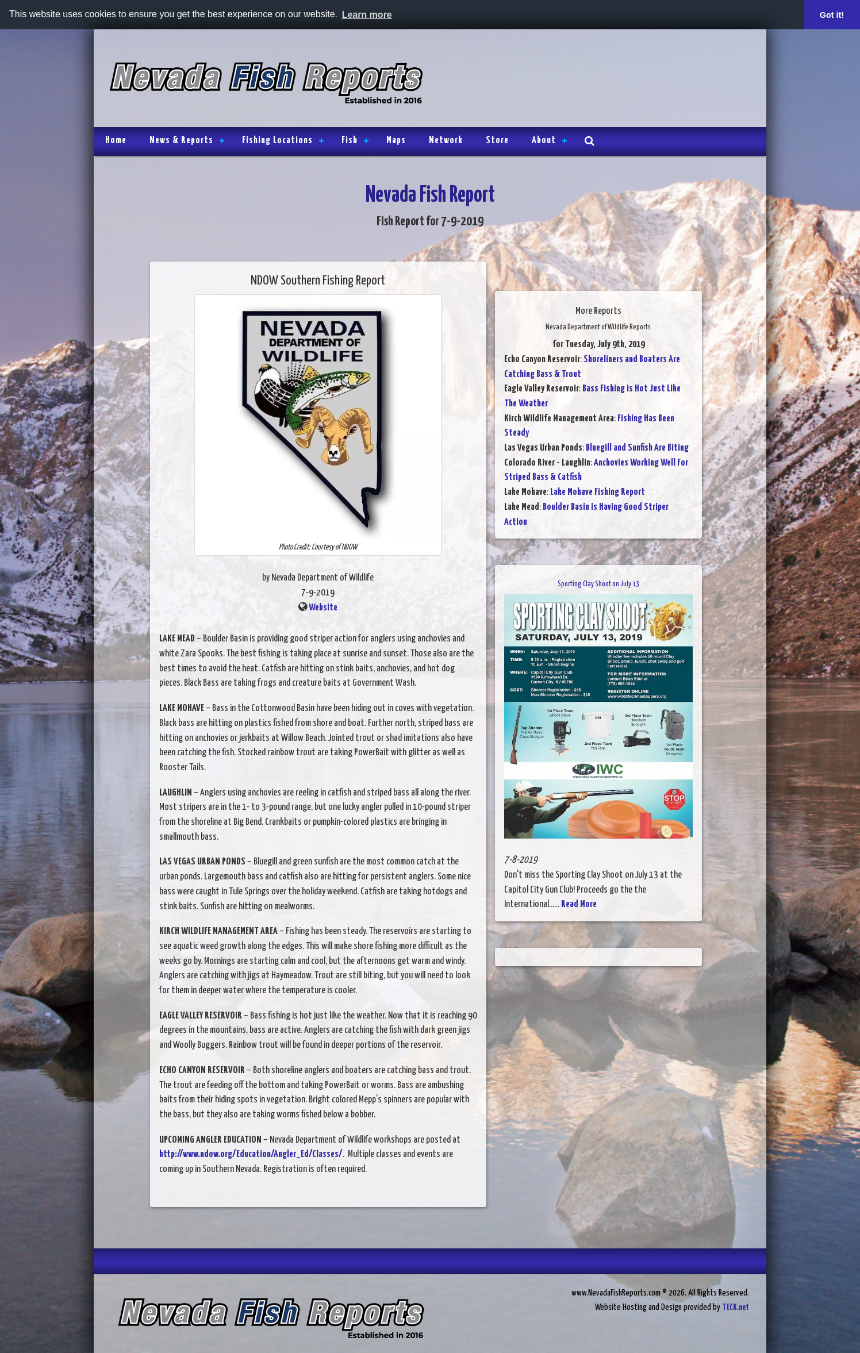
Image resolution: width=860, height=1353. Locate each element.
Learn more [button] (367, 15)
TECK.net (735, 1307)
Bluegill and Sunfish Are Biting (637, 448)
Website (323, 608)
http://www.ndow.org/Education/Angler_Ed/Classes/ (251, 1154)
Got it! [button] (832, 15)
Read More (579, 904)
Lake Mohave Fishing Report (597, 492)
